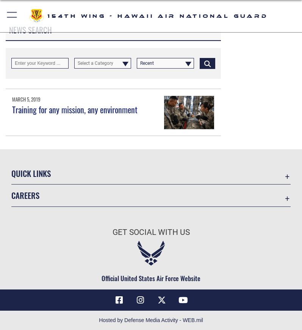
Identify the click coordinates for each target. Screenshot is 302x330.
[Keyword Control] (40, 63)
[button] (12, 16)
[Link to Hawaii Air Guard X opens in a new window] (161, 300)
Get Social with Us (151, 232)
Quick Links (31, 173)
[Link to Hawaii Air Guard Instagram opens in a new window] (140, 300)
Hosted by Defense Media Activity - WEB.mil (151, 320)
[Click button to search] (207, 63)
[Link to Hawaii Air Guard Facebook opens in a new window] (119, 300)
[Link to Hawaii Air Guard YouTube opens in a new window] (183, 300)
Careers (25, 195)
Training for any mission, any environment (75, 109)
